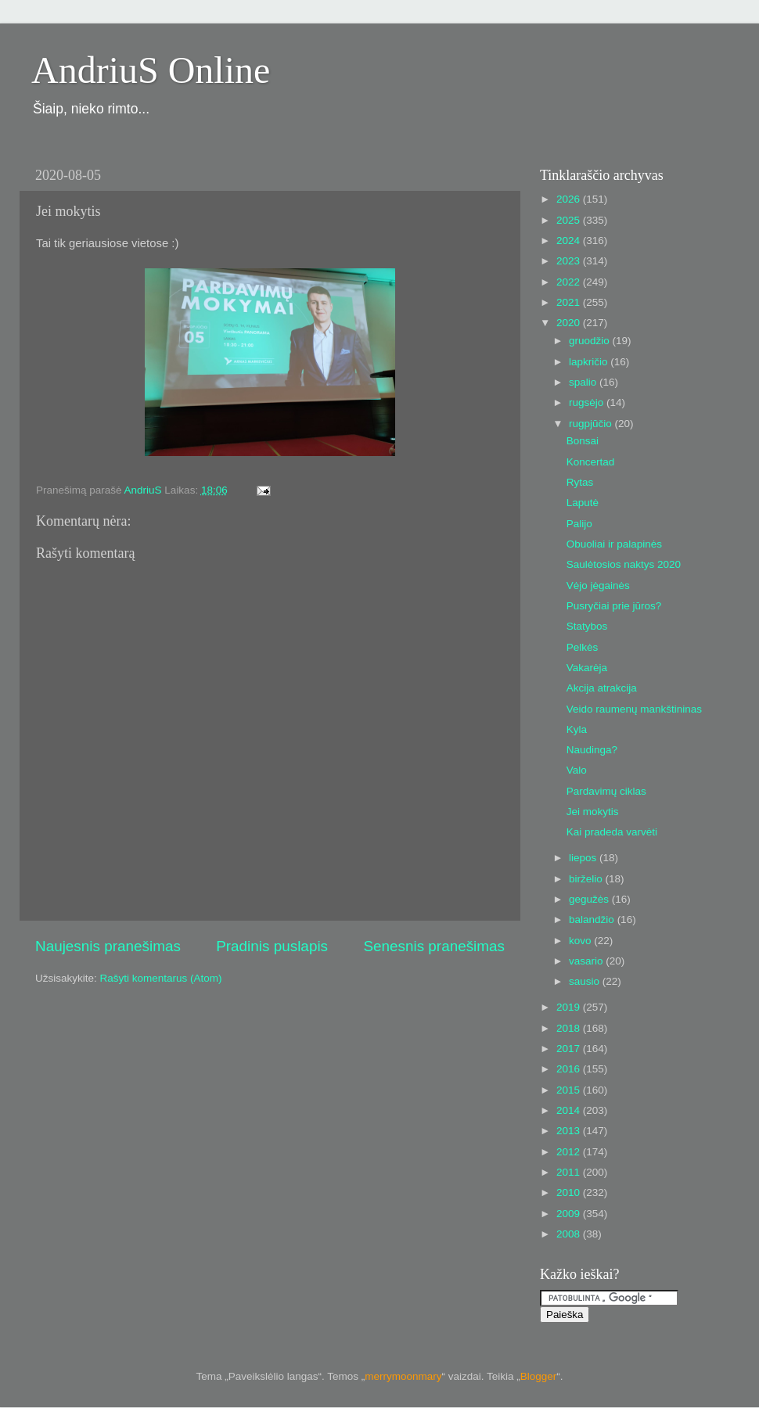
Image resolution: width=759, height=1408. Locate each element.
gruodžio (591, 341)
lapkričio (589, 362)
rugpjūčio (592, 423)
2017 (569, 1048)
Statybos (587, 626)
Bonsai (583, 441)
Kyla (577, 729)
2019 (569, 1007)
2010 (569, 1192)
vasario (587, 961)
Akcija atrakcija (602, 688)
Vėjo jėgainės (598, 585)
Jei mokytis (593, 811)
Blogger (538, 1376)
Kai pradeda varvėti (612, 832)
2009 (569, 1213)
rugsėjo (587, 402)
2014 (569, 1110)
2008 (569, 1234)
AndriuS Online (150, 70)
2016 (569, 1069)
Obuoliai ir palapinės (614, 544)
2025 (569, 220)
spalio (584, 382)
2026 (569, 199)
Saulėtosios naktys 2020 (624, 564)
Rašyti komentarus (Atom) (161, 978)
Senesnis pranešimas (434, 946)
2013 (569, 1131)
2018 (569, 1028)
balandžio (593, 919)
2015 (569, 1090)
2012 (569, 1152)
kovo (581, 940)
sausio (586, 981)
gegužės (590, 899)
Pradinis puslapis (272, 946)
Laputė (583, 502)
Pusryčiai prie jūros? (614, 606)
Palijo (579, 524)
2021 (569, 302)
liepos (584, 858)
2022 (569, 282)
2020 (569, 323)
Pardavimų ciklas (606, 791)
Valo (577, 770)
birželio (587, 879)
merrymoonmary (403, 1376)
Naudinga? (592, 750)
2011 (569, 1172)
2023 (569, 261)
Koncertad (591, 462)
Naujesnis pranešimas (108, 946)
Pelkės (583, 647)
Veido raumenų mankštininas (634, 709)
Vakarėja (587, 667)
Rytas (580, 482)
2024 (569, 240)
